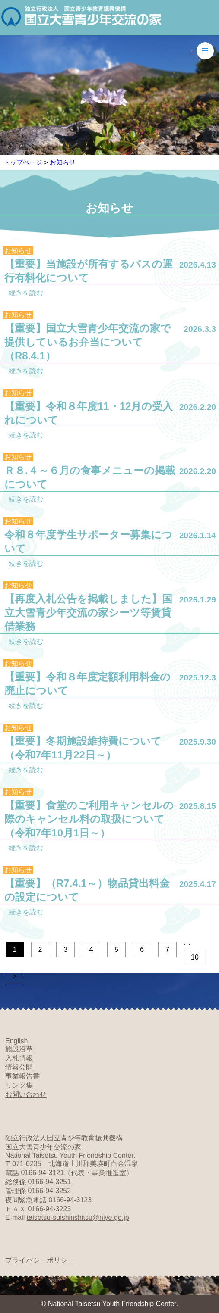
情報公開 (19, 1067)
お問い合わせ (26, 1094)
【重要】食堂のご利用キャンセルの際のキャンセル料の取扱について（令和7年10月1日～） (89, 819)
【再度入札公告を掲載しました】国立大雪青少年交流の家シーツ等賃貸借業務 (88, 612)
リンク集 (19, 1085)
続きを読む (26, 292)
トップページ (22, 162)
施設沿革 (19, 1049)
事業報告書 (22, 1076)
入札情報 (19, 1058)
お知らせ (63, 162)
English (16, 1041)
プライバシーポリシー (39, 1260)
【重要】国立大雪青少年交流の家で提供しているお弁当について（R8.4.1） (87, 342)
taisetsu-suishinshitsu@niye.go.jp (78, 1217)
